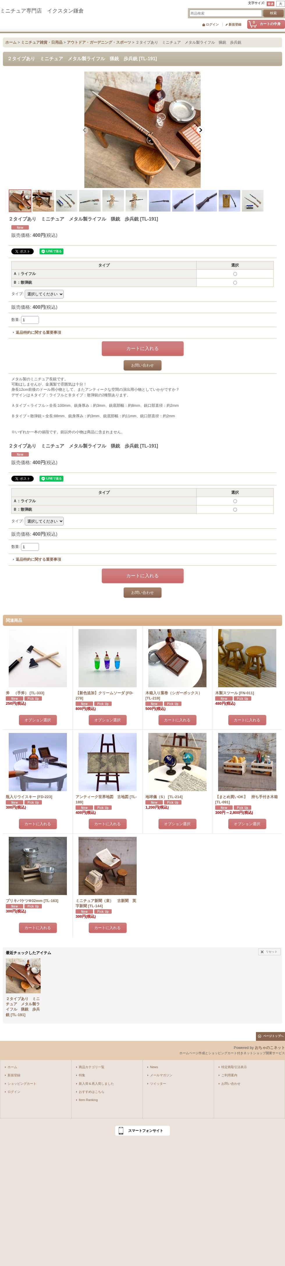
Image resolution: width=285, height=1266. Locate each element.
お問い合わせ (142, 365)
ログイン (212, 24)
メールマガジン (161, 1075)
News (154, 1067)
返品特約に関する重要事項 (38, 332)
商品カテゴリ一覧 (91, 1067)
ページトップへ (273, 1036)
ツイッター (158, 1083)
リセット (271, 951)
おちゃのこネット (270, 1047)
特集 (82, 1075)
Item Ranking (88, 1100)
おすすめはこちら (91, 1091)
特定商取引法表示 (234, 1067)
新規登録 (235, 24)
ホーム (12, 1067)
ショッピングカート (22, 1083)
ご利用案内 (229, 1075)
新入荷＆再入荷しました (96, 1083)
